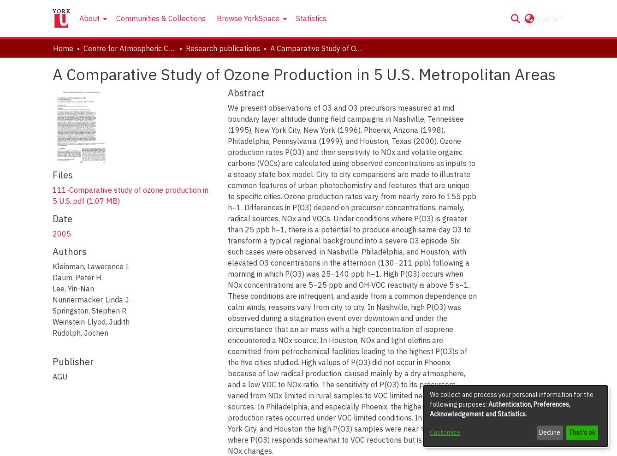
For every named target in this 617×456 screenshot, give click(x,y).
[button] (515, 18)
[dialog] (515, 416)
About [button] (89, 18)
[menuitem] (92, 18)
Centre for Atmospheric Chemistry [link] (129, 48)
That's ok (582, 432)
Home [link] (63, 48)
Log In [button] (549, 18)
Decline (549, 432)
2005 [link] (62, 233)
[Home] (61, 18)
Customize (445, 432)
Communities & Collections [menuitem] (161, 18)
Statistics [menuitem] (311, 18)
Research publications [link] (223, 48)
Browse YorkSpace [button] (248, 18)
